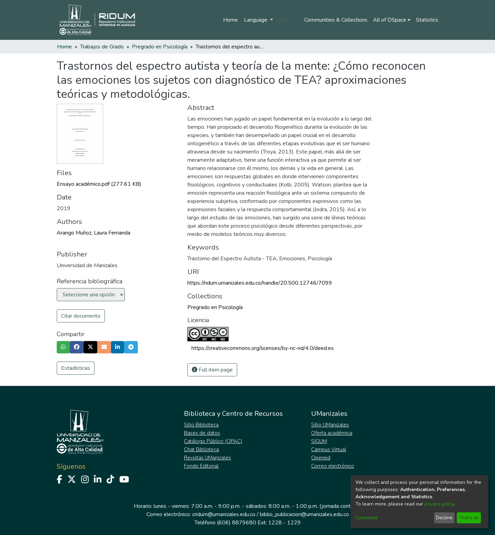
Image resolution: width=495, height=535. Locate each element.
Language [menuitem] (256, 20)
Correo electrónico (332, 466)
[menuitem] (391, 20)
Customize (366, 517)
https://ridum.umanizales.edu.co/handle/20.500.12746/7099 (259, 283)
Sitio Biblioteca (201, 424)
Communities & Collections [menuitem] (335, 20)
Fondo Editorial (201, 466)
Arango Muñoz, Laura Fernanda (93, 233)
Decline (444, 517)
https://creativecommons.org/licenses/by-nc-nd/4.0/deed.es (262, 348)
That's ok (469, 517)
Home (230, 20)
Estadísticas (75, 368)
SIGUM (319, 441)
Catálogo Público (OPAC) (213, 441)
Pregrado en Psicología (159, 46)
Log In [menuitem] (286, 20)
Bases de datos (202, 433)
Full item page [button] (212, 370)
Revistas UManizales (207, 457)
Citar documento (80, 316)
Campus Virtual (328, 449)
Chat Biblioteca (201, 449)
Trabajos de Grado (102, 46)
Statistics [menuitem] (427, 20)
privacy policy (439, 504)
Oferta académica (331, 433)
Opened (320, 457)
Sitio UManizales (330, 424)
